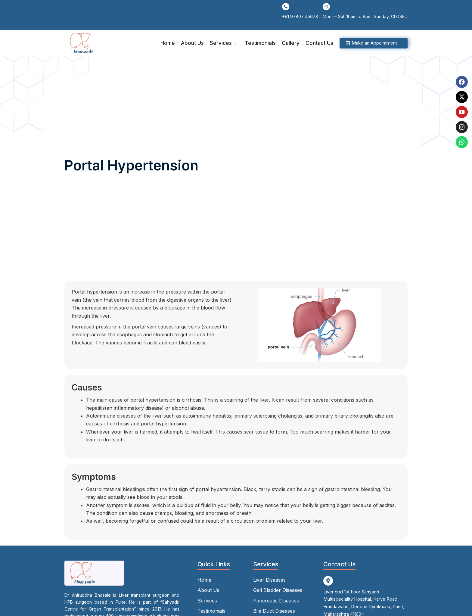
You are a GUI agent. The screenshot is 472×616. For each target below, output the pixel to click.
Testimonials (260, 43)
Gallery (291, 43)
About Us (192, 43)
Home (167, 43)
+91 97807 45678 (300, 16)
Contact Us (319, 43)
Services (223, 43)
